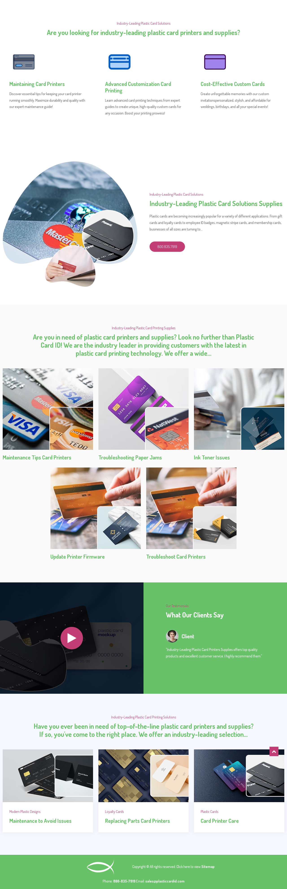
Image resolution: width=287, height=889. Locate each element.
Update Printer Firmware (77, 556)
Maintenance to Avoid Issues (40, 820)
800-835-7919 (124, 881)
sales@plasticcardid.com (165, 881)
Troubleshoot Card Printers (176, 556)
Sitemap (208, 867)
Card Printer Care (220, 820)
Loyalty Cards (114, 811)
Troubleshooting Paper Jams (130, 457)
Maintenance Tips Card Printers (37, 457)
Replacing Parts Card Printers (137, 820)
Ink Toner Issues (212, 457)
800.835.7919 (167, 246)
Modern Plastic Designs (24, 811)
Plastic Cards (209, 811)
